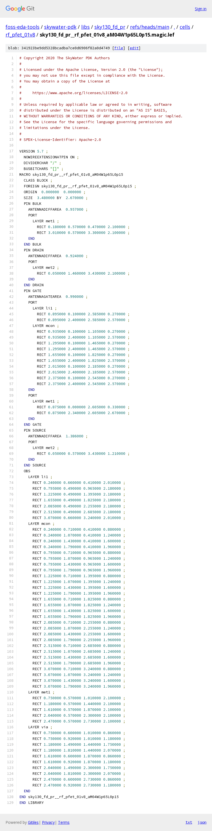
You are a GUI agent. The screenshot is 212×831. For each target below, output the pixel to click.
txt (189, 822)
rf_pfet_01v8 (20, 34)
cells (185, 27)
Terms (64, 822)
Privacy (48, 822)
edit (134, 48)
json (202, 822)
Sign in (200, 8)
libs (85, 27)
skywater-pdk (60, 27)
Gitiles (33, 822)
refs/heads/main (149, 27)
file (118, 48)
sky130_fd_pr (109, 27)
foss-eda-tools (22, 27)
